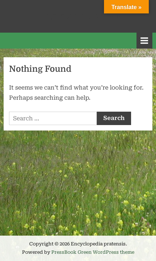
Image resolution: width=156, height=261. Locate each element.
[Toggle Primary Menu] (144, 40)
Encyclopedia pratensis (78, 16)
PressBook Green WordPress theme (92, 252)
